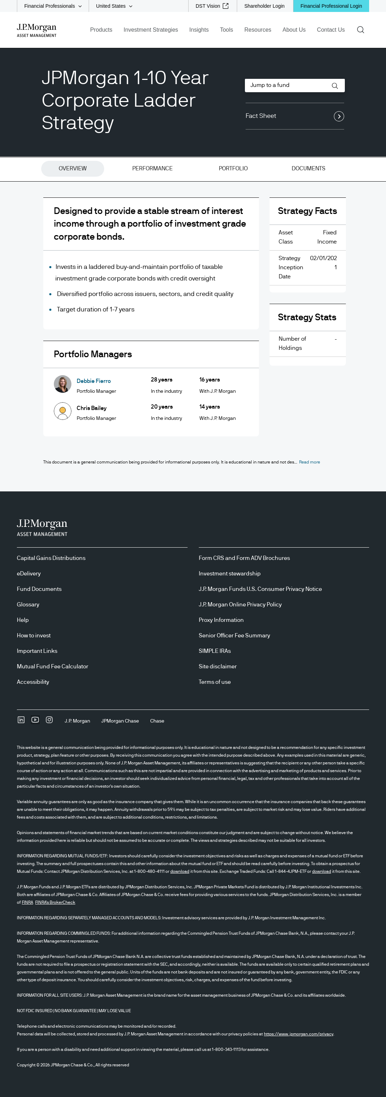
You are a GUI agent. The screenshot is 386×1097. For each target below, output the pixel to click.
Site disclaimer (218, 666)
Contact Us (331, 30)
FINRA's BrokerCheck (55, 902)
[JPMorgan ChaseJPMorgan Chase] (120, 721)
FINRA (27, 902)
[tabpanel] (193, 322)
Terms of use (215, 682)
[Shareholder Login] (264, 6)
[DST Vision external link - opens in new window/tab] (212, 6)
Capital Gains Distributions (51, 558)
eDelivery (29, 573)
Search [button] (363, 29)
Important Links (37, 651)
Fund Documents (39, 589)
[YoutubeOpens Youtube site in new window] (35, 722)
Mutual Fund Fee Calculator (52, 666)
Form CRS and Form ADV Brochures (244, 558)
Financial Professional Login (331, 6)
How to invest (34, 635)
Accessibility (33, 682)
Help (23, 620)
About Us (294, 30)
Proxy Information (221, 620)
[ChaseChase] (157, 721)
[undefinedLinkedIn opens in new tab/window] (21, 722)
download (179, 871)
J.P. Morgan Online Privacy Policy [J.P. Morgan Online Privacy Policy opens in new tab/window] (240, 604)
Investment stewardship (230, 573)
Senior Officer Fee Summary (234, 635)
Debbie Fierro (94, 381)
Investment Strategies (151, 30)
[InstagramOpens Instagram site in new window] (49, 722)
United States (111, 6)
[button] (335, 86)
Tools (226, 30)
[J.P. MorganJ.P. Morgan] (77, 721)
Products (101, 30)
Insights (199, 30)
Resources (258, 30)
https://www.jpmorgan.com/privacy (298, 1034)
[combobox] (295, 85)
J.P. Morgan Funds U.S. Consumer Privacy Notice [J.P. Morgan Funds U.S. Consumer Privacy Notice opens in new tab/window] (260, 589)
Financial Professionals (49, 6)
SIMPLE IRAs (215, 651)
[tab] (72, 169)
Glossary (28, 604)
